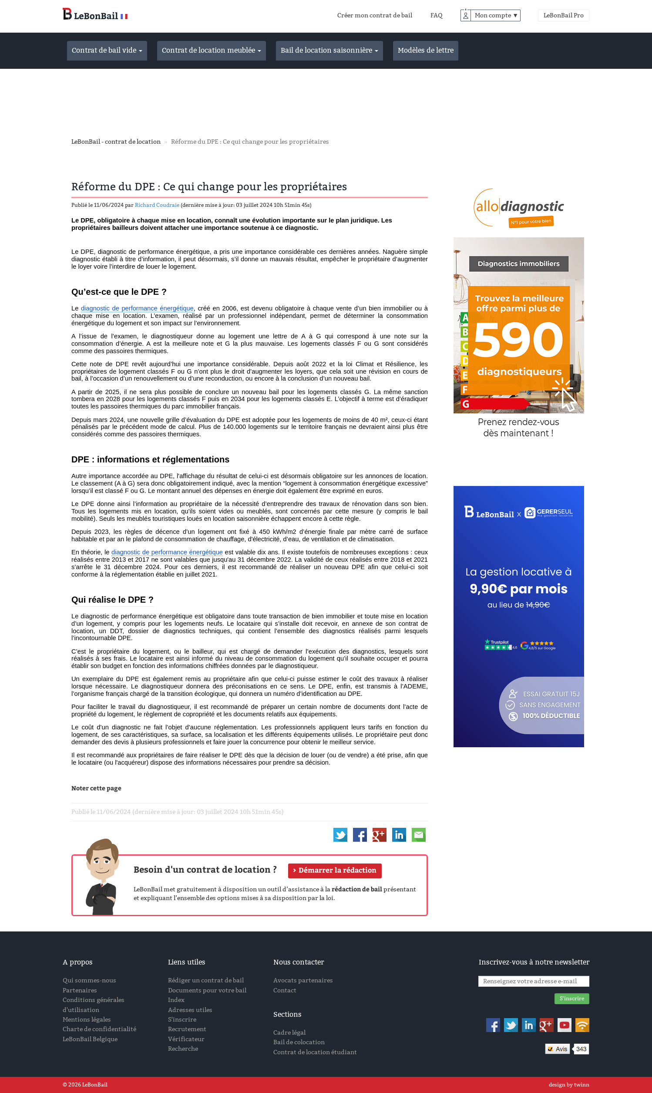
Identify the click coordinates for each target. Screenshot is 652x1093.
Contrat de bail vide (107, 50)
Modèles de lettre (426, 50)
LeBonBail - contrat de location (116, 141)
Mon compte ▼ (496, 15)
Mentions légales (87, 1019)
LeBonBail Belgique (90, 1039)
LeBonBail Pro (564, 15)
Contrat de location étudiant (315, 1052)
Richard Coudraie (157, 205)
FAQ (436, 15)
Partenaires (80, 990)
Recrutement (187, 1029)
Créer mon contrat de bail (374, 15)
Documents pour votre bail (207, 990)
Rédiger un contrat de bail (206, 980)
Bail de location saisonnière (329, 50)
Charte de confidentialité (99, 1029)
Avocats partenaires (303, 980)
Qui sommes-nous (89, 980)
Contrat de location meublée (211, 50)
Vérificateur (186, 1039)
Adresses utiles (190, 1010)
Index (176, 1000)
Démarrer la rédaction (337, 869)
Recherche (183, 1049)
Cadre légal (289, 1032)
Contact (284, 990)
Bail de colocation (299, 1042)
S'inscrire (182, 1019)
